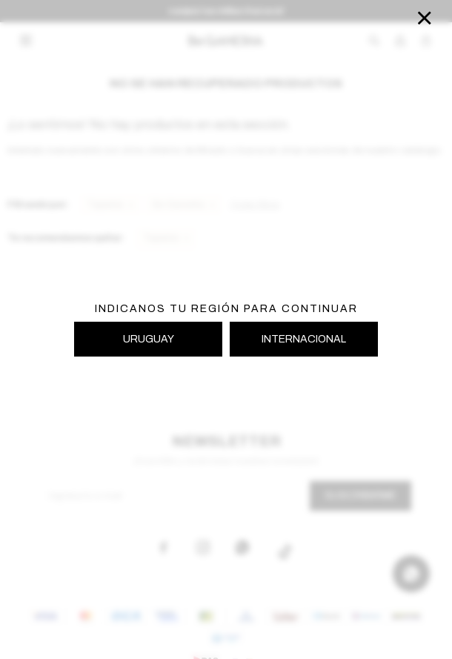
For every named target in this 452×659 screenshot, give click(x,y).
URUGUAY (148, 339)
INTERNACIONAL (304, 339)
